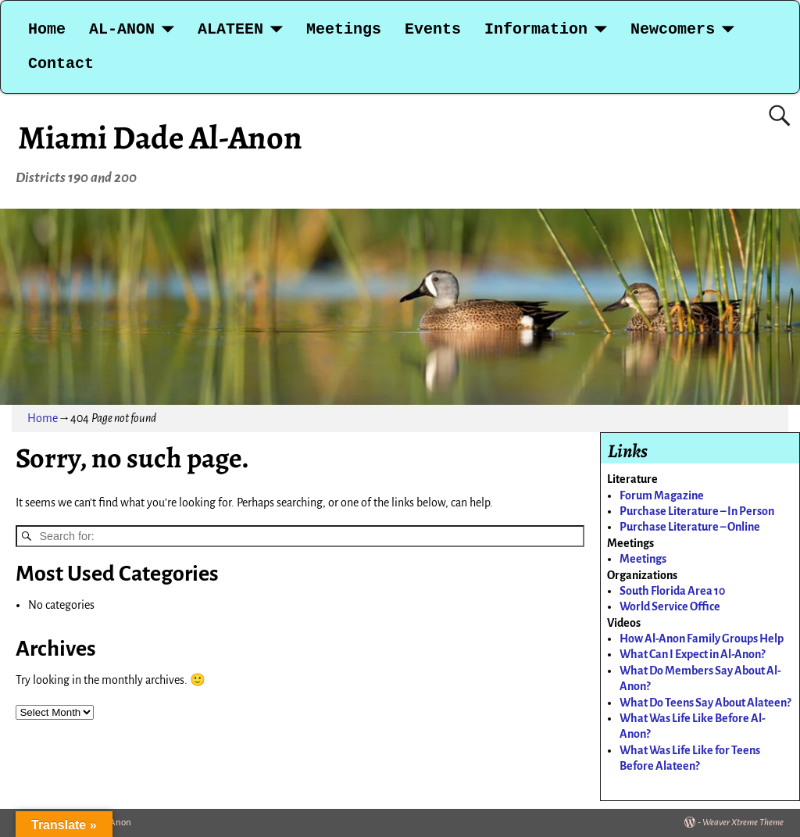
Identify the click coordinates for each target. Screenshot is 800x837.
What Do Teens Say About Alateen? (705, 702)
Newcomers (672, 29)
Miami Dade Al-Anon (160, 137)
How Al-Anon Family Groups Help (702, 638)
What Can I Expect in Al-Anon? (692, 654)
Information (536, 29)
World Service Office (670, 606)
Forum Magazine (662, 495)
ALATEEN (230, 29)
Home (47, 29)
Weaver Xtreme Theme (743, 822)
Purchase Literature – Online (690, 526)
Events (433, 29)
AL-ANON (122, 29)
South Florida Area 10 (672, 591)
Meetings (343, 29)
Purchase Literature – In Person (697, 511)
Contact (61, 64)
